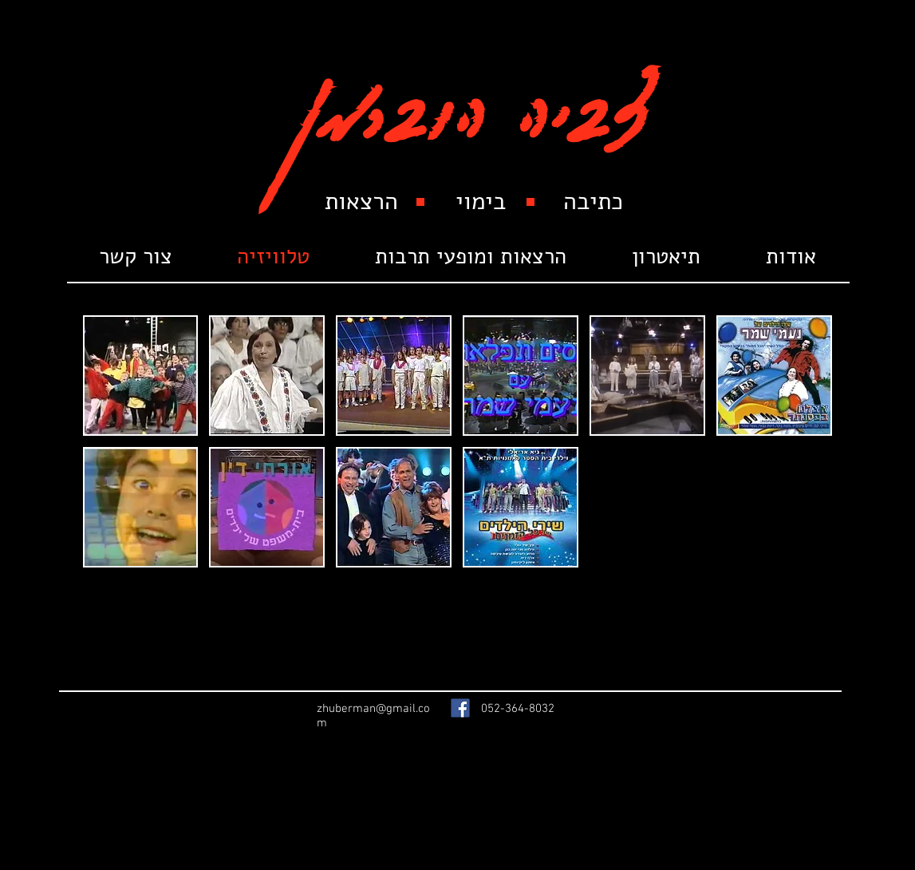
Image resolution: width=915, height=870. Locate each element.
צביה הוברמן (472, 97)
